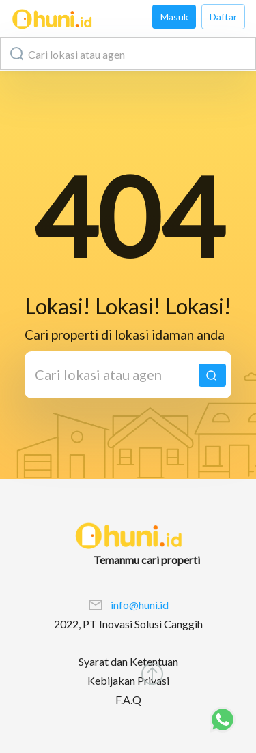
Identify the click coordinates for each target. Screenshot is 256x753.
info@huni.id (140, 604)
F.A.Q (128, 699)
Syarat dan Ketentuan (128, 661)
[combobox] (128, 53)
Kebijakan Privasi (128, 680)
